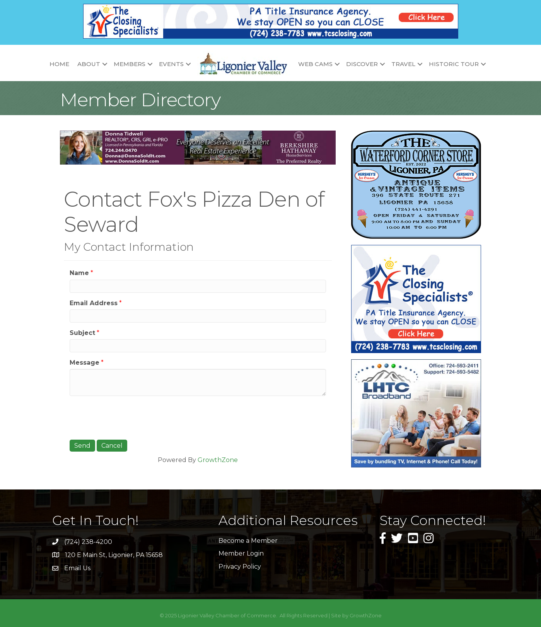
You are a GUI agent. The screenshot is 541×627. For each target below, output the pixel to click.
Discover (362, 64)
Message (84, 362)
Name (79, 273)
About (88, 64)
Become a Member (248, 540)
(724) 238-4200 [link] (88, 541)
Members (129, 64)
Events (171, 64)
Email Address (94, 303)
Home (59, 64)
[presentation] (128, 417)
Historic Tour (454, 64)
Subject (82, 332)
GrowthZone (218, 460)
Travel (403, 64)
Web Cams (315, 64)
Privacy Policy (239, 566)
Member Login (241, 553)
